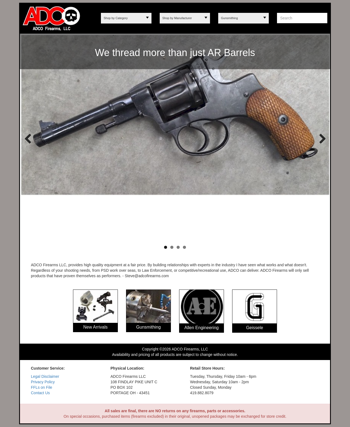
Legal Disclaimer (45, 376)
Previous (28, 138)
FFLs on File (41, 387)
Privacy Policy (43, 382)
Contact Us (40, 393)
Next (320, 138)
